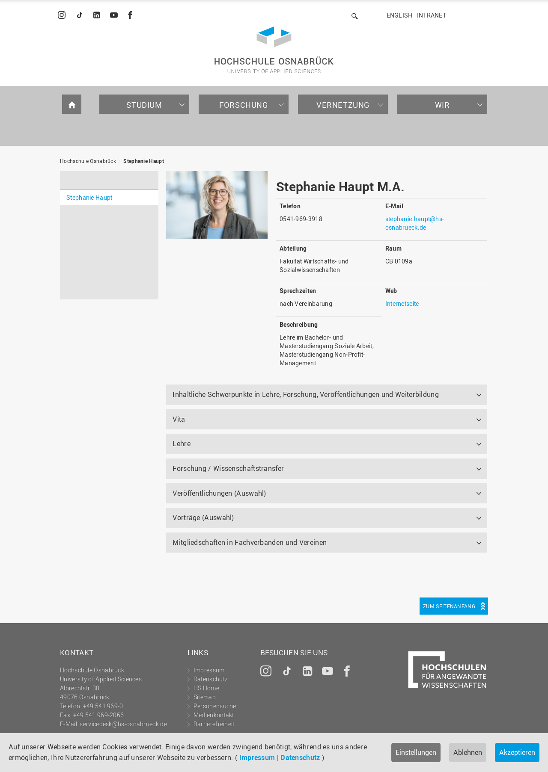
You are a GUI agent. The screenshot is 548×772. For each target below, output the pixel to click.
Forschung (243, 105)
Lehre (182, 443)
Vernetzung (342, 105)
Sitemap (205, 697)
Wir (442, 105)
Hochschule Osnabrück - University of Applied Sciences (274, 50)
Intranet (431, 15)
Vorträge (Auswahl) (203, 517)
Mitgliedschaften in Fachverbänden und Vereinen (250, 542)
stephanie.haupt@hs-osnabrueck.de (414, 223)
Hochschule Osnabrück (88, 160)
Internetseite (402, 303)
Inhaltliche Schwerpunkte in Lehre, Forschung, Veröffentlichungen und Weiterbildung (306, 394)
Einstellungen (416, 752)
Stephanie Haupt (143, 160)
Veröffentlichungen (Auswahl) (219, 493)
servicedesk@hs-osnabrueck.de (123, 724)
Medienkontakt (214, 715)
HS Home (206, 688)
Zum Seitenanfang (449, 606)
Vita (179, 419)
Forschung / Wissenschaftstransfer (228, 468)
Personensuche (215, 706)
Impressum (257, 757)
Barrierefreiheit (214, 724)
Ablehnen (467, 752)
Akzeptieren (517, 752)
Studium (144, 105)
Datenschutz (300, 757)
